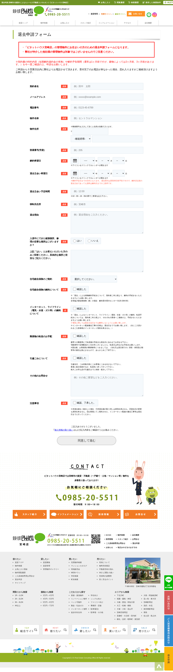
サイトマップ (20, 583)
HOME (108, 535)
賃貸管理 (94, 14)
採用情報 (109, 539)
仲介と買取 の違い (106, 573)
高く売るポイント (106, 579)
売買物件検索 (76, 562)
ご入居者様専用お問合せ (115, 543)
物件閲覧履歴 (20, 573)
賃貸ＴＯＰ (19, 562)
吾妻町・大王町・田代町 (126, 616)
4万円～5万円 (48, 599)
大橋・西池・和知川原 (126, 602)
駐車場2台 (95, 609)
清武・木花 (148, 606)
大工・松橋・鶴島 (124, 606)
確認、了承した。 (84, 402)
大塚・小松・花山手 (125, 609)
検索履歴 (133, 2)
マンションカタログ (79, 566)
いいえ (93, 240)
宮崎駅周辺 (148, 602)
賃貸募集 (46, 562)
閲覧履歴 (119, 2)
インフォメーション (106, 23)
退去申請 (135, 543)
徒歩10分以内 (76, 612)
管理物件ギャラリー (51, 569)
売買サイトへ (106, 14)
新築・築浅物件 (77, 595)
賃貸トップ (23, 23)
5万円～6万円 (48, 602)
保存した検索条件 (152, 2)
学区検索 (74, 576)
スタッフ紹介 (85, 23)
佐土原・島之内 (150, 616)
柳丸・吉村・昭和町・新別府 (128, 619)
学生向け (94, 595)
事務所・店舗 (96, 606)
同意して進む (86, 440)
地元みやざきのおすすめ (127, 547)
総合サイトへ (120, 14)
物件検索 (44, 23)
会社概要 (148, 23)
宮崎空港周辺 (122, 612)
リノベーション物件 (79, 599)
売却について (104, 562)
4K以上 (18, 606)
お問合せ (135, 539)
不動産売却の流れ (106, 569)
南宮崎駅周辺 (149, 609)
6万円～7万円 (48, 606)
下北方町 (120, 595)
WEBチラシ (75, 573)
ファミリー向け (97, 602)
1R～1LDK (19, 595)
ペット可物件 (76, 602)
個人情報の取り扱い (64, 430)
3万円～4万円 (48, 595)
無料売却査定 (104, 566)
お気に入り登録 (21, 569)
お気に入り (64, 23)
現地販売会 (75, 569)
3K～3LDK (19, 602)
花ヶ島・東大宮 (150, 599)
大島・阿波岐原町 (151, 595)
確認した (79, 289)
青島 (145, 612)
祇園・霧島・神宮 (124, 599)
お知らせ (109, 547)
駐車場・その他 (97, 612)
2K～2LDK (19, 599)
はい (77, 240)
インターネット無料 (79, 609)
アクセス (127, 23)
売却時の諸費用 (105, 576)
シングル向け (96, 599)
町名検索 (74, 579)
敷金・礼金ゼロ (77, 606)
